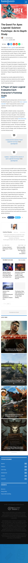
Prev (4, 303)
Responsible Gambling (6, 493)
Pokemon (3, 466)
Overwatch (3, 478)
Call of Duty (3, 469)
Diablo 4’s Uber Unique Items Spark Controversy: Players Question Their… (14, 447)
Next (8, 303)
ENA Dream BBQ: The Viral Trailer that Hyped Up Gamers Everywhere (21, 250)
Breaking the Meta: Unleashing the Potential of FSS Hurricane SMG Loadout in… (14, 382)
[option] (14, 386)
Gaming (3, 20)
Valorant (3, 475)
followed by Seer (22, 118)
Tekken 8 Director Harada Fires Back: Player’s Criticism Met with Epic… (14, 349)
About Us (3, 489)
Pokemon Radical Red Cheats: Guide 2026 (7, 249)
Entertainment (4, 472)
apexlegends (14, 143)
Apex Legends (8, 20)
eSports (3, 463)
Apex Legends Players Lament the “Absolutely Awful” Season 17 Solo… (14, 415)
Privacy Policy (4, 491)
